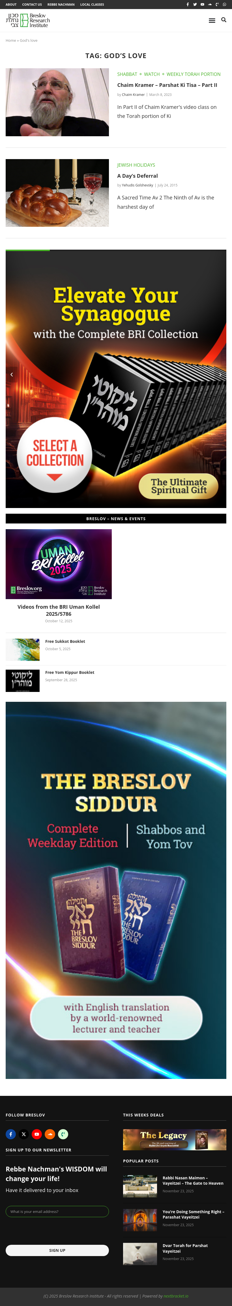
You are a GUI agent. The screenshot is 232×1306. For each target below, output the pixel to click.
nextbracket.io (176, 1296)
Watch (152, 74)
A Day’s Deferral (137, 175)
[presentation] (49, 1231)
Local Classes (92, 4)
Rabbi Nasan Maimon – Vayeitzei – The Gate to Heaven (193, 1180)
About (11, 4)
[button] (12, 374)
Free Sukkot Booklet (65, 641)
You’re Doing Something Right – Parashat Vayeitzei (193, 1214)
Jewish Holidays (136, 165)
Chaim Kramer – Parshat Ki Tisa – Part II (167, 85)
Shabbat (127, 74)
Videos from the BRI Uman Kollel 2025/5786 (59, 610)
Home (11, 40)
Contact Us (32, 4)
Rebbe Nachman (61, 4)
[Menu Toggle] (212, 20)
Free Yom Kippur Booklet (69, 672)
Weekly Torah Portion (194, 74)
